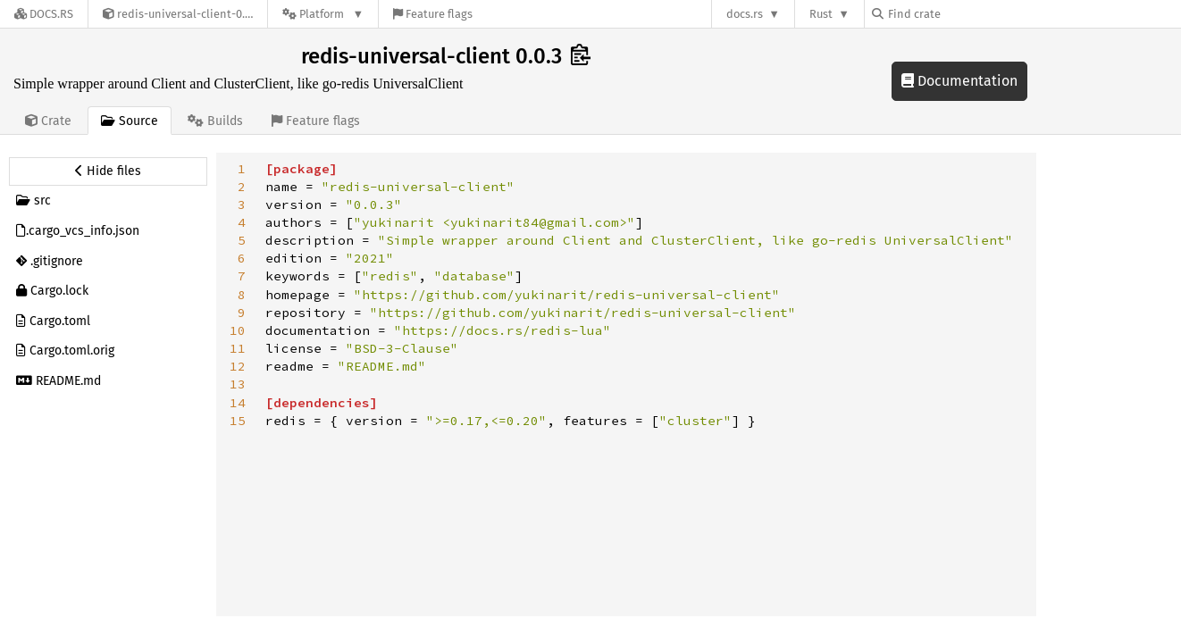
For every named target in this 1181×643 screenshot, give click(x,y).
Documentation (959, 80)
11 (238, 348)
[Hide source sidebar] (108, 171)
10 (238, 330)
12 (238, 366)
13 (238, 384)
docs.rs (744, 14)
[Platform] (323, 14)
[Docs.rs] (44, 14)
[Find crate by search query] (961, 14)
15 (238, 421)
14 (238, 403)
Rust (821, 14)
